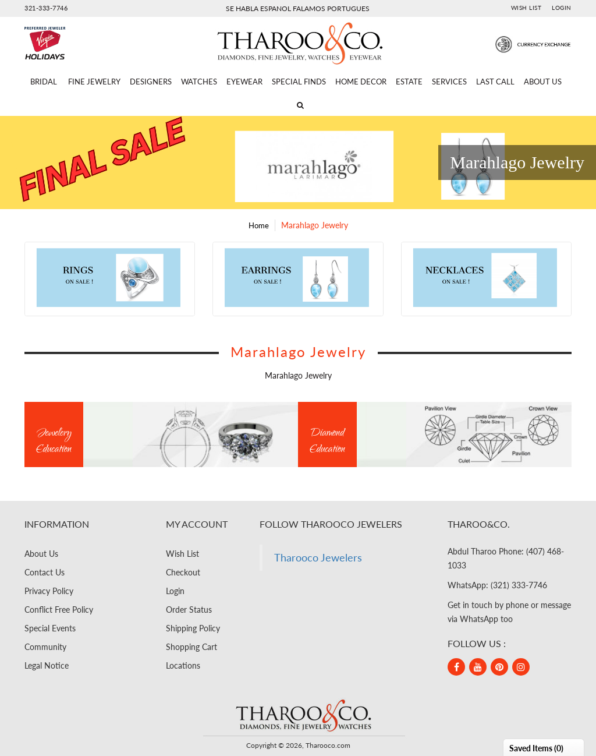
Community (45, 647)
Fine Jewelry (94, 81)
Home (259, 225)
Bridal (43, 81)
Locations (183, 665)
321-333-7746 (46, 8)
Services (449, 81)
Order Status (189, 609)
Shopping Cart (191, 647)
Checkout (183, 572)
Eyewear (244, 81)
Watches (199, 81)
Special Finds (299, 81)
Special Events (50, 628)
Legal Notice (46, 665)
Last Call (495, 81)
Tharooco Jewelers (318, 558)
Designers (151, 81)
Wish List (526, 7)
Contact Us (44, 572)
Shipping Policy (193, 628)
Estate (409, 81)
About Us (543, 81)
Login (562, 7)
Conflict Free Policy (58, 609)
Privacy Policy (48, 591)
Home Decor (360, 81)
